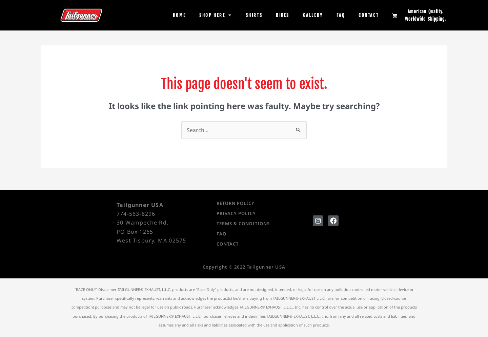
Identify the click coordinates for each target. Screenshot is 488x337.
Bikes (282, 15)
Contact (369, 15)
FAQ (341, 15)
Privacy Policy (236, 214)
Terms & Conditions (243, 224)
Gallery (313, 15)
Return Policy (236, 204)
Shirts (254, 15)
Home (179, 15)
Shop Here (215, 15)
